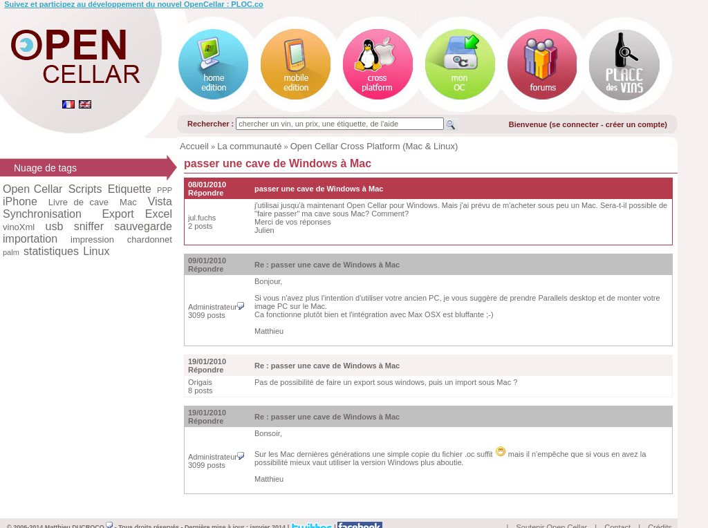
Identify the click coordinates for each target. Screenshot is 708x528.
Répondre (205, 193)
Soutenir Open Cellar (552, 511)
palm (11, 252)
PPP (164, 190)
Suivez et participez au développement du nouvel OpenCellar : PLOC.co (133, 4)
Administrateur (216, 307)
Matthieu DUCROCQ (79, 511)
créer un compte (635, 124)
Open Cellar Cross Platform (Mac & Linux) (374, 146)
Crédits (660, 511)
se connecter (575, 124)
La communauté (249, 146)
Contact (617, 511)
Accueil (194, 146)
